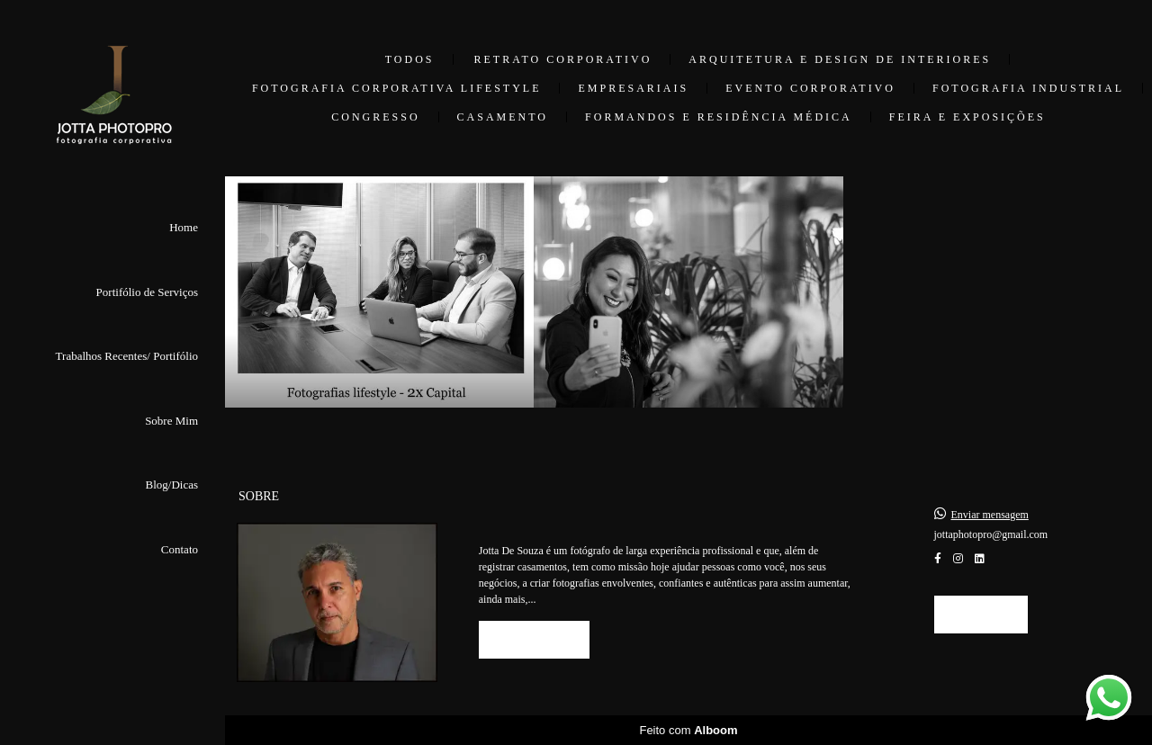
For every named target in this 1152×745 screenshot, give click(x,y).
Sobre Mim (171, 420)
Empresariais (633, 88)
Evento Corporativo (810, 88)
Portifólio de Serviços (147, 292)
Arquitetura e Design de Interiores (839, 59)
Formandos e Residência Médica (718, 117)
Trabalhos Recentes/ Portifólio (127, 356)
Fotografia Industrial (1028, 88)
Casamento (502, 117)
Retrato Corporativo (563, 59)
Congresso (375, 117)
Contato (179, 549)
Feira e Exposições (967, 117)
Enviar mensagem (990, 514)
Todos (410, 59)
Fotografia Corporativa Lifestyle (397, 88)
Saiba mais (534, 639)
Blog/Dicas (172, 484)
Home (183, 227)
